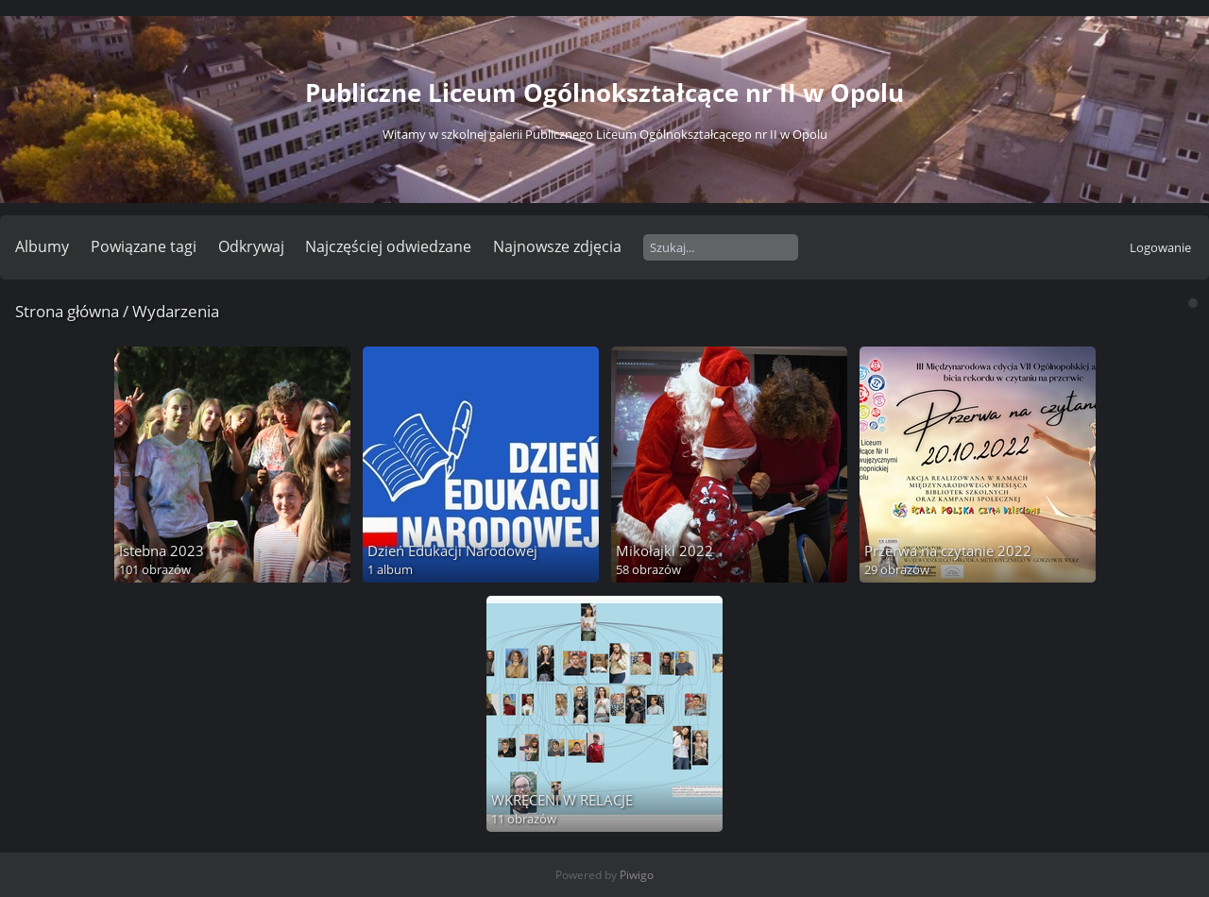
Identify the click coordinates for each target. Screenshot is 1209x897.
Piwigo (637, 875)
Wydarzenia (175, 311)
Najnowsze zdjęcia (557, 246)
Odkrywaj (251, 246)
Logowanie (1160, 247)
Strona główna (67, 311)
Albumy (42, 246)
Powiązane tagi (143, 246)
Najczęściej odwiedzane (388, 246)
